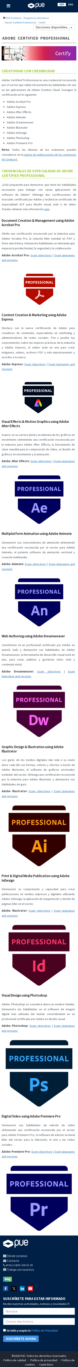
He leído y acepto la (30, 1330)
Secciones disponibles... (54, 27)
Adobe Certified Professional (20, 22)
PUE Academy (13, 17)
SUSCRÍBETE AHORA (21, 1338)
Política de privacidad (43, 1360)
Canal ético (46, 1364)
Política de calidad (14, 1360)
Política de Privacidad (44, 1330)
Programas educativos (36, 17)
